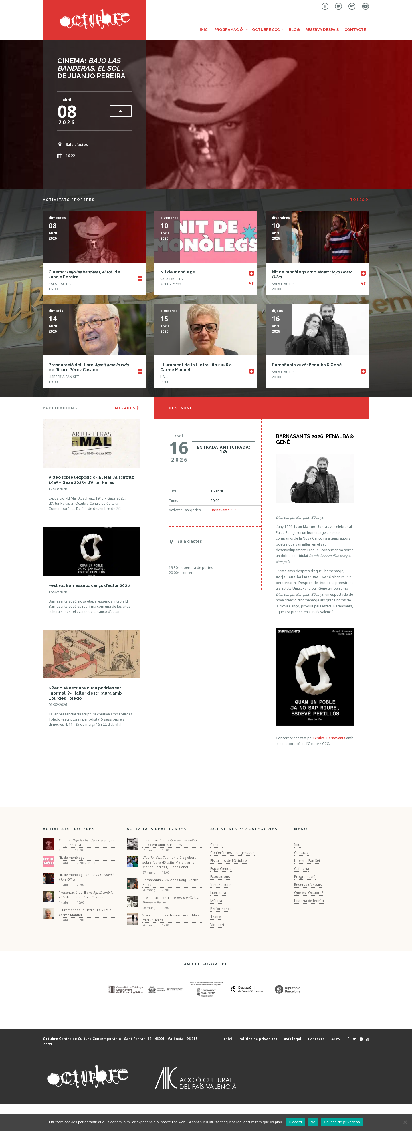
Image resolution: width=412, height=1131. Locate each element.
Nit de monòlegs (177, 272)
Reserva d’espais (322, 29)
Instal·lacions (220, 884)
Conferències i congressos (232, 852)
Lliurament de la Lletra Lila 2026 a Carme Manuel (85, 912)
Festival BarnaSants (329, 738)
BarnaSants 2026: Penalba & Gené (307, 365)
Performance (220, 908)
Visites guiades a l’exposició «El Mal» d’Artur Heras (170, 917)
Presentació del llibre (170, 900)
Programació (228, 29)
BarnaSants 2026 (224, 510)
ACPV (335, 1039)
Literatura (218, 892)
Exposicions (220, 876)
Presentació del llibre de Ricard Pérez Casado (89, 367)
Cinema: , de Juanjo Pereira (91, 68)
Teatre (215, 916)
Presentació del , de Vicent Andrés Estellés (169, 842)
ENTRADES (126, 408)
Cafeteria (301, 868)
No (312, 1122)
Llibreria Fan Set (307, 860)
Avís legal (292, 1039)
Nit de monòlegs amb (86, 877)
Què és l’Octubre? (308, 892)
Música (216, 900)
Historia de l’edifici (309, 900)
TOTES (359, 199)
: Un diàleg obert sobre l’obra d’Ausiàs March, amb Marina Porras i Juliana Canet (169, 862)
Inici (204, 29)
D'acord (295, 1122)
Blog (294, 29)
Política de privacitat (258, 1039)
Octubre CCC (266, 29)
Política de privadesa (342, 1122)
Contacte (355, 29)
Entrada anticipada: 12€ (223, 449)
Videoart (217, 924)
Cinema (216, 844)
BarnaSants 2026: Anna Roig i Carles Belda (170, 882)
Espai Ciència (221, 868)
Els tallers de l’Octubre (228, 860)
